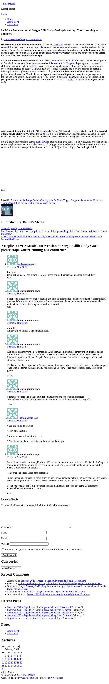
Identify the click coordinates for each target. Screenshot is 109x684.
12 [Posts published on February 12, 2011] (18, 662)
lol (15, 203)
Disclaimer (12, 24)
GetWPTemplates (29, 681)
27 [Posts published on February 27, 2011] (21, 669)
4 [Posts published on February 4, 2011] (14, 659)
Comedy (44, 200)
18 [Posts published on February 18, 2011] (15, 666)
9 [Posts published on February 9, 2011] (8, 662)
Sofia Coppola (67, 63)
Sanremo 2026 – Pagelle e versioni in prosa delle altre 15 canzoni (39, 610)
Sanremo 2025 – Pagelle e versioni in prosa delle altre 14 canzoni (39, 616)
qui (76, 136)
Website (5, 547)
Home (10, 19)
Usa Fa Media (56, 200)
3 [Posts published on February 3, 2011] (11, 659)
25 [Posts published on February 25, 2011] (15, 669)
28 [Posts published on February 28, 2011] (3, 672)
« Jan (3, 675)
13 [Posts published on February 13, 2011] (21, 662)
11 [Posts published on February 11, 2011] (15, 662)
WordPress (57, 681)
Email (4, 542)
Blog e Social (32, 200)
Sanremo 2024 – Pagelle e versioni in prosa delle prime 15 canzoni (52, 595)
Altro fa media (18, 200)
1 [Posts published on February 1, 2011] (5, 659)
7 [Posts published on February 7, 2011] (2, 662)
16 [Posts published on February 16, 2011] (9, 666)
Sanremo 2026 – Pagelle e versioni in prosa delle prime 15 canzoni (53, 584)
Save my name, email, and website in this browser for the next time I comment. (43, 553)
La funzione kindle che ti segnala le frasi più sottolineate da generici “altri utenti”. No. (60, 587)
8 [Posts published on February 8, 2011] (5, 662)
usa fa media (48, 203)
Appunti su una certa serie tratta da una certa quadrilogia (34, 621)
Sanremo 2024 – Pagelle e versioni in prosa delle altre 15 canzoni (58, 598)
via (3, 190)
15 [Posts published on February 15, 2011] (6, 666)
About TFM (13, 22)
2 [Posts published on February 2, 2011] (8, 659)
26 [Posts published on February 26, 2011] (18, 669)
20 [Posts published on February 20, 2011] (21, 666)
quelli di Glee (42, 141)
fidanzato (53, 63)
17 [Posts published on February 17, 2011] (12, 666)
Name (4, 536)
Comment (7, 531)
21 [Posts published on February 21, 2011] (3, 669)
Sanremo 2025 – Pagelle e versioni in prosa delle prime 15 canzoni (39, 619)
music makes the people (29, 203)
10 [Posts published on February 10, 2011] (12, 662)
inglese (33, 66)
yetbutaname (25, 264)
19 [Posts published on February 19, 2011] (18, 666)
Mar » (11, 675)
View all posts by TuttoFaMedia (16, 228)
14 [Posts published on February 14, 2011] (3, 666)
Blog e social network (81, 200)
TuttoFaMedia (8, 3)
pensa (70, 79)
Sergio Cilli (57, 44)
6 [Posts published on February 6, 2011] (20, 659)
